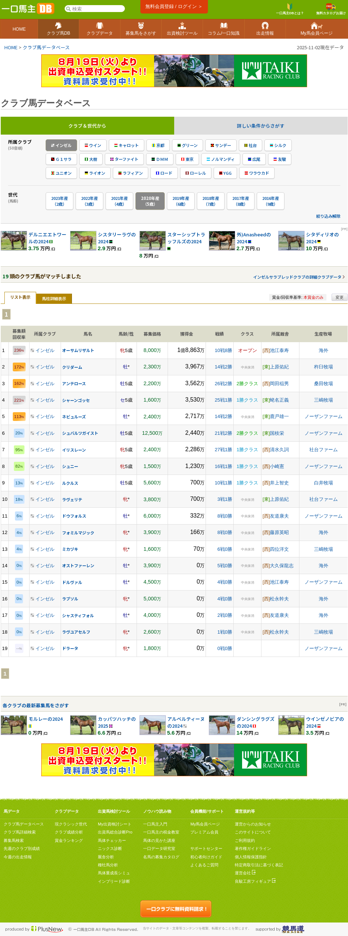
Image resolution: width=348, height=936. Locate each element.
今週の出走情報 (18, 857)
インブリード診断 (114, 881)
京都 (158, 145)
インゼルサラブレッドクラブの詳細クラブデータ (297, 277)
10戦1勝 (223, 483)
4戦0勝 (224, 582)
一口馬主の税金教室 (161, 832)
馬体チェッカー (112, 840)
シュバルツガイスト (80, 433)
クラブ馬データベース (46, 47)
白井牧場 (323, 483)
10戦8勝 (223, 350)
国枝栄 (277, 433)
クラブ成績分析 (69, 832)
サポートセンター (206, 848)
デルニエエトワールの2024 (47, 238)
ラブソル (70, 599)
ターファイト (124, 159)
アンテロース (74, 383)
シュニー (70, 466)
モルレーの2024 (45, 718)
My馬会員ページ (205, 824)
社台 (250, 145)
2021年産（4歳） (119, 201)
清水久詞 (279, 449)
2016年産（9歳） (270, 201)
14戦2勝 (223, 367)
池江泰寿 (279, 350)
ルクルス (70, 483)
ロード (164, 173)
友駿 (280, 159)
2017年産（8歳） (240, 201)
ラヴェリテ (72, 499)
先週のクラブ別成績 (22, 848)
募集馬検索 (14, 840)
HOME (11, 47)
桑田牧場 (323, 383)
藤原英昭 (279, 532)
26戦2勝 (223, 383)
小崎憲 (277, 466)
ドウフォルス (74, 516)
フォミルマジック (78, 532)
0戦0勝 (224, 648)
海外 (323, 350)
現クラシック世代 (71, 824)
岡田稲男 (279, 383)
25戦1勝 (223, 400)
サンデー (221, 145)
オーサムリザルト (78, 350)
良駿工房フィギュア (255, 881)
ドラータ (70, 648)
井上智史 (279, 483)
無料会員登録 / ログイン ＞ (174, 6)
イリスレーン (74, 450)
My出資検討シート (114, 824)
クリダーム (72, 367)
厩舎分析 (106, 857)
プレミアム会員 (204, 832)
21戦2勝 (223, 433)
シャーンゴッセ (76, 400)
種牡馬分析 (108, 865)
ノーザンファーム (324, 416)
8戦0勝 (224, 516)
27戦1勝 (223, 449)
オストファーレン (78, 565)
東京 (187, 159)
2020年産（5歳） (150, 201)
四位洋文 (279, 549)
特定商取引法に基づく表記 (259, 865)
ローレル (196, 173)
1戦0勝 (224, 632)
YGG (225, 173)
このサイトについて (253, 832)
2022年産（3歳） (89, 201)
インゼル (61, 145)
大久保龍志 (282, 565)
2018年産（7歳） (210, 201)
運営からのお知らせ (253, 824)
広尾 (254, 159)
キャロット (126, 145)
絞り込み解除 (328, 216)
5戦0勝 (224, 565)
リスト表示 (20, 297)
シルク (278, 145)
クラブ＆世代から (87, 125)
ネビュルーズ (74, 416)
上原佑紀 (279, 367)
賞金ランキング (69, 840)
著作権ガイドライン (253, 848)
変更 (340, 297)
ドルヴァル (72, 582)
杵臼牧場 (323, 367)
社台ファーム (323, 449)
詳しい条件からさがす (260, 125)
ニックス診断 (110, 848)
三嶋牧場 (323, 400)
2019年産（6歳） (180, 201)
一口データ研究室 (159, 848)
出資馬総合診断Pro (115, 832)
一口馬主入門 (155, 824)
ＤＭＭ (160, 159)
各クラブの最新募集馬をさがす (36, 705)
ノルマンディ (221, 159)
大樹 (91, 159)
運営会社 (245, 873)
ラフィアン (130, 173)
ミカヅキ (70, 549)
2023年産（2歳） (59, 201)
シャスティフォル (78, 615)
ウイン (93, 145)
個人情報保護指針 (251, 857)
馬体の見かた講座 (159, 840)
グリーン (187, 145)
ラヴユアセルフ (76, 632)
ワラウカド (257, 173)
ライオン (95, 173)
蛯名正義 (279, 400)
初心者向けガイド (206, 857)
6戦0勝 (224, 549)
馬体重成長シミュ (114, 873)
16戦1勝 (223, 466)
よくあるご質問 (204, 865)
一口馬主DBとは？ (290, 9)
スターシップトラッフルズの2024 (186, 238)
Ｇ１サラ (61, 159)
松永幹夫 (279, 599)
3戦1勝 (224, 499)
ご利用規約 (245, 840)
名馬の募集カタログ (161, 857)
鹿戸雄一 (279, 416)
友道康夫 (279, 516)
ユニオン (61, 173)
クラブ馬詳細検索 (20, 832)
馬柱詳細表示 (54, 298)
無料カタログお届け (331, 9)
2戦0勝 (224, 615)
